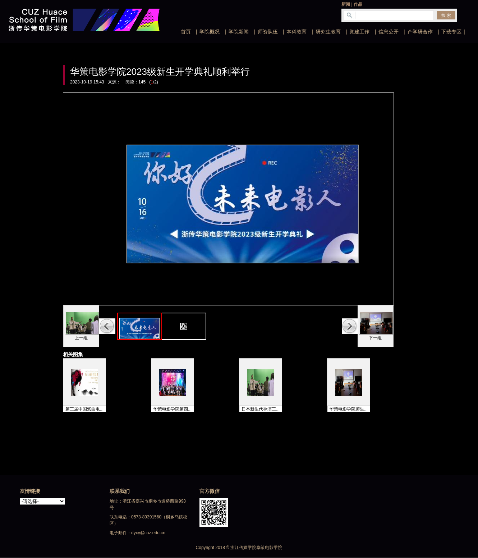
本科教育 (296, 32)
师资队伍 (268, 32)
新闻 (345, 4)
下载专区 (451, 32)
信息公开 (388, 32)
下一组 (375, 337)
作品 (358, 4)
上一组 (81, 337)
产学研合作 (420, 32)
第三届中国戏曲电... (84, 409)
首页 (186, 32)
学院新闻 (239, 32)
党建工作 (359, 32)
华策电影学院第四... (172, 409)
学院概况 (209, 32)
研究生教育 (328, 32)
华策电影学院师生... (349, 409)
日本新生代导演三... (261, 409)
